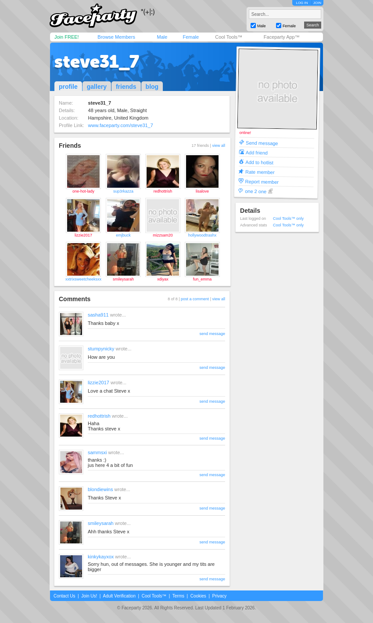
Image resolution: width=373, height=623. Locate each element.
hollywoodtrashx (202, 235)
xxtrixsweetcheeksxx (83, 279)
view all (218, 145)
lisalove (202, 191)
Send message (262, 143)
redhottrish (163, 191)
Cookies (198, 596)
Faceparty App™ (282, 37)
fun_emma (202, 279)
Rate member (260, 172)
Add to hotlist (259, 162)
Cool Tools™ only (288, 218)
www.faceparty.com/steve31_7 (120, 125)
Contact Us (64, 596)
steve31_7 (96, 61)
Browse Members (116, 37)
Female (191, 37)
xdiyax (163, 279)
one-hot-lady (83, 191)
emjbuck (123, 235)
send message (212, 334)
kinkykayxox (101, 556)
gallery (97, 86)
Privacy (219, 596)
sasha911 (98, 314)
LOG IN (302, 3)
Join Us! (89, 596)
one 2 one (255, 191)
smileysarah (123, 279)
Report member (262, 181)
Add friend (257, 152)
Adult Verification (119, 596)
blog (152, 86)
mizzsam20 (163, 235)
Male (162, 37)
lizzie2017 (83, 235)
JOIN (317, 3)
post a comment (195, 299)
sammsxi (97, 452)
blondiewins (100, 489)
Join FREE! (66, 37)
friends (126, 86)
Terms (178, 596)
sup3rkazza (123, 191)
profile (68, 86)
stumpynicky (101, 348)
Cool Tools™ (228, 37)
